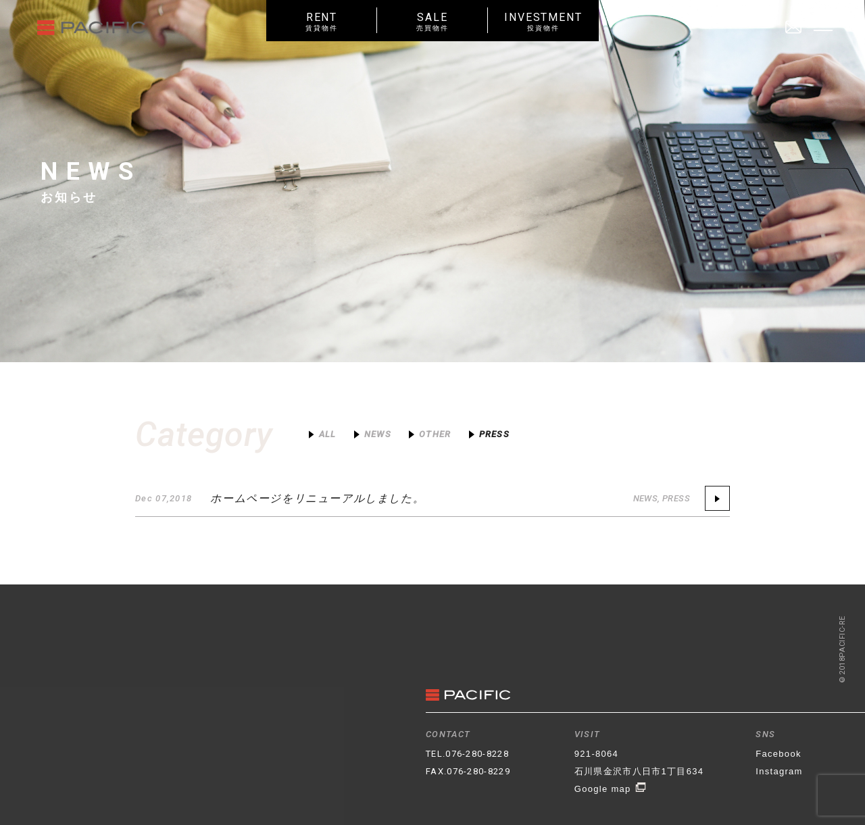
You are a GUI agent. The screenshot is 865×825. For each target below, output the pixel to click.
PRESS (676, 498)
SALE (432, 21)
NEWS (645, 498)
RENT (321, 21)
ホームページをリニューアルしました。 (317, 498)
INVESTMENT (543, 21)
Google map (610, 789)
